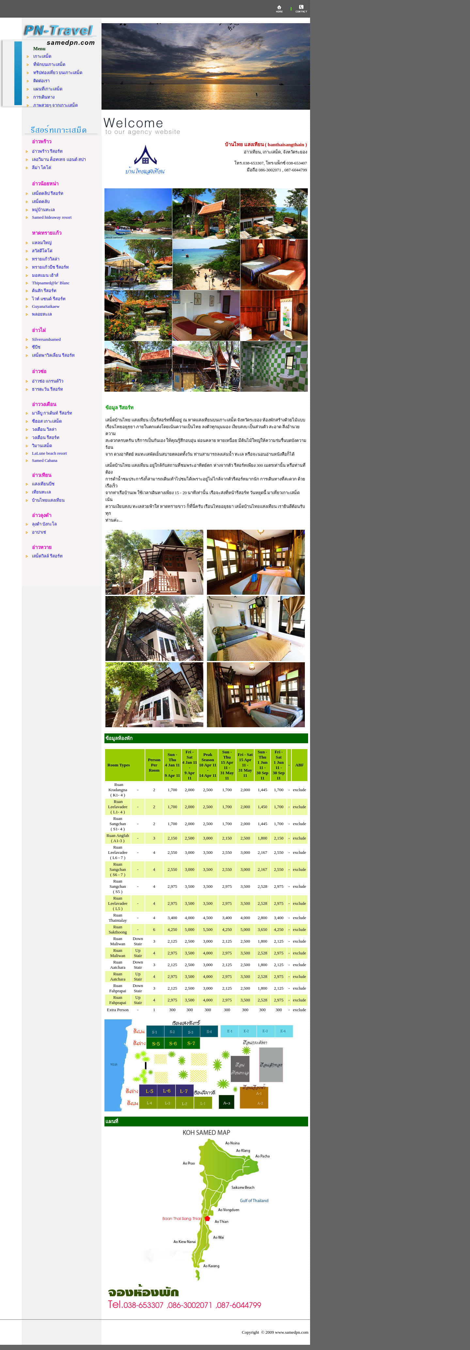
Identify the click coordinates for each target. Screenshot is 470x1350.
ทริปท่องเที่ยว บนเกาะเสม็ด (57, 72)
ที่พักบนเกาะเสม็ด (49, 64)
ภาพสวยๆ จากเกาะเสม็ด (55, 105)
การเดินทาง (44, 97)
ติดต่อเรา (41, 80)
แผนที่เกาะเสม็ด (47, 88)
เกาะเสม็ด (42, 56)
